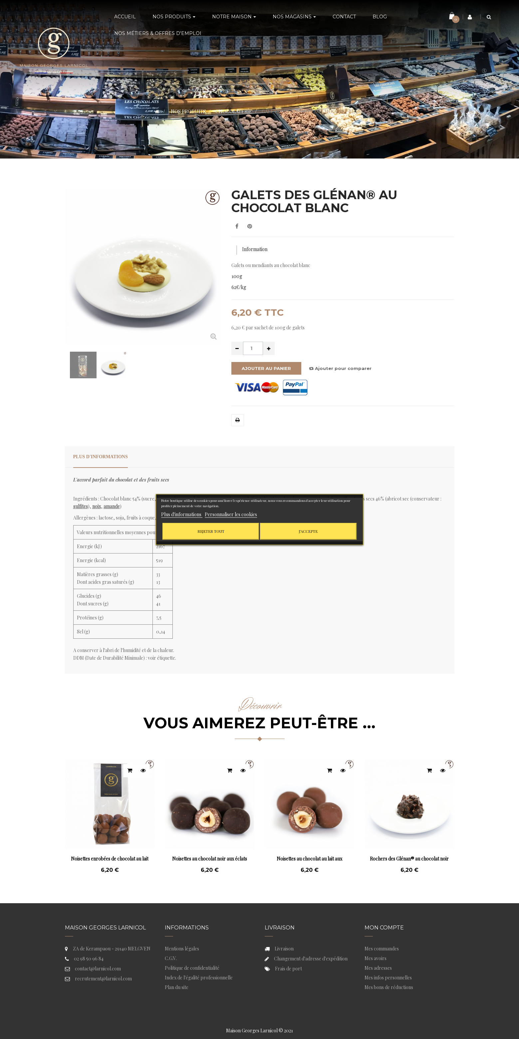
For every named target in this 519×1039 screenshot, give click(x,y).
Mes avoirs (376, 958)
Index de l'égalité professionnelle (199, 977)
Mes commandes (382, 948)
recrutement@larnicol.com (103, 978)
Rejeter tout (210, 530)
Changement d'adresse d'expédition (311, 958)
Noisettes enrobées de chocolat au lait (109, 859)
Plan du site (176, 987)
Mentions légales (182, 948)
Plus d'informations (100, 456)
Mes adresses (378, 968)
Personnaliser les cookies (231, 514)
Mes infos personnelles (388, 977)
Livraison (284, 948)
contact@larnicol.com (98, 968)
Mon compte (384, 927)
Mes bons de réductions (389, 987)
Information (254, 249)
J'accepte (308, 530)
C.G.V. (171, 958)
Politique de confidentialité (192, 968)
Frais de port (288, 968)
